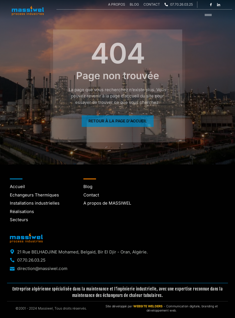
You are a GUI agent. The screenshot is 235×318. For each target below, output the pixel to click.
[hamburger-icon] (208, 15)
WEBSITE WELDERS (148, 306)
